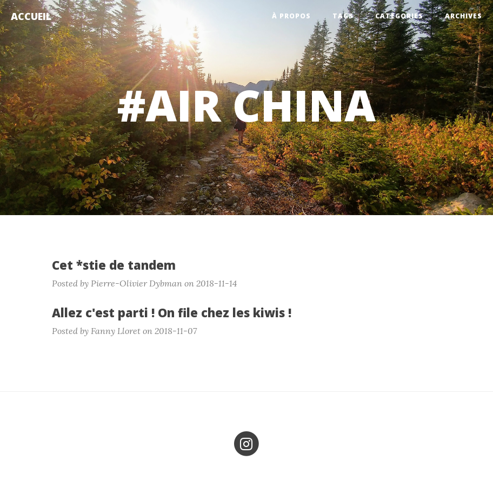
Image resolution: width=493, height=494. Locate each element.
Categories (399, 16)
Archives (463, 16)
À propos (291, 16)
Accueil (31, 16)
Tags (343, 16)
